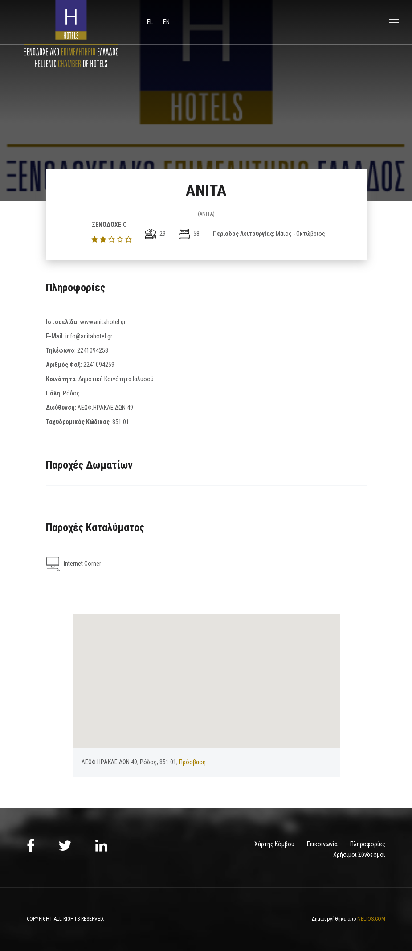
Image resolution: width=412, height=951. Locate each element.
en (166, 21)
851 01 (120, 421)
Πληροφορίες (367, 844)
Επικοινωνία (322, 844)
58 (189, 233)
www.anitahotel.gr (103, 321)
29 (155, 233)
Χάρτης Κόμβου (274, 844)
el (150, 21)
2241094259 (98, 364)
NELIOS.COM (371, 919)
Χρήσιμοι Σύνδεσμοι (359, 854)
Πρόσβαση (192, 762)
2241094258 (92, 350)
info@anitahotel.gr (88, 336)
